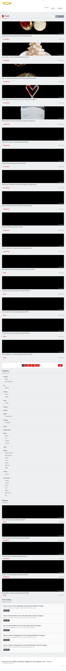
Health (5, 413)
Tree (6, 438)
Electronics (8, 493)
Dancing (7, 465)
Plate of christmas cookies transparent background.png (17, 205)
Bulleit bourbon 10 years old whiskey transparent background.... (19, 120)
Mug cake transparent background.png (12, 227)
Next (60, 365)
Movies (7, 388)
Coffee (7, 403)
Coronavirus (8, 416)
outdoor (7, 440)
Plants (6, 435)
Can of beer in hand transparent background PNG (15, 312)
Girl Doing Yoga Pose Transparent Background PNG (16, 538)
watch (6, 394)
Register (60, 8)
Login (52, 8)
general (5, 410)
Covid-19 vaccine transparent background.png (14, 556)
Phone (7, 480)
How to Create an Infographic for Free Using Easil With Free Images (24, 635)
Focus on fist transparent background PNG (13, 519)
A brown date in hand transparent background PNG (15, 333)
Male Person (8, 455)
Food (4, 400)
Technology (6, 478)
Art (4, 385)
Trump (7, 474)
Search (46, 7)
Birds (6, 379)
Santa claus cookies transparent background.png (15, 142)
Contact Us (49, 661)
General (5, 407)
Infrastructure (7, 430)
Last (37, 365)
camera (7, 483)
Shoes (6, 396)
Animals (5, 376)
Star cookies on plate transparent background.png (15, 57)
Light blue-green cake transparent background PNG (15, 290)
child (6, 460)
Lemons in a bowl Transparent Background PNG (15, 574)
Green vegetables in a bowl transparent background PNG (17, 354)
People (5, 450)
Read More (6, 610)
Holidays (5, 420)
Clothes (5, 391)
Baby (6, 467)
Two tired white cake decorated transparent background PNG (18, 269)
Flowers (7, 443)
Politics (5, 471)
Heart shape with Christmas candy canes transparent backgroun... (19, 99)
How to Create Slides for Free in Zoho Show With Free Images (22, 625)
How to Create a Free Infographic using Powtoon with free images (23, 606)
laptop (6, 490)
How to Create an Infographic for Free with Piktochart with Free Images (25, 645)
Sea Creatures (9, 381)
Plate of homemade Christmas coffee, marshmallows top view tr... (19, 78)
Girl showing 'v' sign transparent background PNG (15, 593)
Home (4, 426)
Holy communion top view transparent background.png (16, 35)
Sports (7, 458)
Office (5, 447)
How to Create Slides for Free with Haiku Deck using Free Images (23, 615)
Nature (5, 433)
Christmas (8, 422)
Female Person (9, 453)
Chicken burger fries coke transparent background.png (16, 248)
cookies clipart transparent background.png (13, 163)
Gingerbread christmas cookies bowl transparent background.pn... (19, 184)
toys (6, 488)
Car (6, 495)
